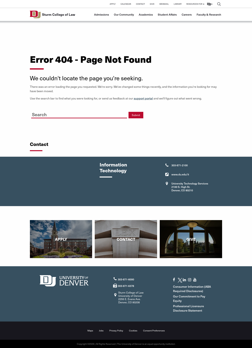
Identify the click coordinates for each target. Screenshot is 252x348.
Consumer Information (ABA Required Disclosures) (192, 288)
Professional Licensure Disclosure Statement (188, 308)
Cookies (133, 330)
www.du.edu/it (180, 174)
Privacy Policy (116, 330)
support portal (143, 98)
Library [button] (178, 4)
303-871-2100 (179, 165)
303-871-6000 (126, 279)
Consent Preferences (154, 330)
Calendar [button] (126, 4)
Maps (90, 330)
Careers (187, 14)
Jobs (101, 330)
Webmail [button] (164, 4)
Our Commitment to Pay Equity (189, 298)
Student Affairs (167, 14)
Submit (136, 115)
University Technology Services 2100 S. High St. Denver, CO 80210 (189, 187)
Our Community (124, 14)
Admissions (101, 14)
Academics (146, 14)
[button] (195, 4)
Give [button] (152, 4)
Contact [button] (140, 4)
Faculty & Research (209, 14)
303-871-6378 (126, 286)
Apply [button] (113, 4)
